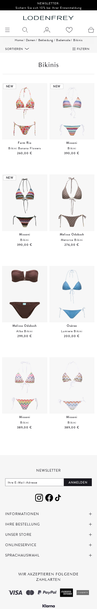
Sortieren (14, 49)
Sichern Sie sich (28, 7)
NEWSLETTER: (48, 3)
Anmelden (78, 482)
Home (19, 40)
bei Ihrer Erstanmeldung (64, 7)
